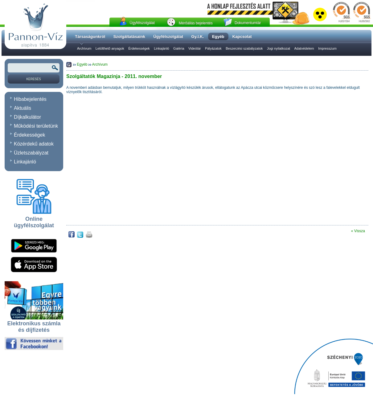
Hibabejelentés (30, 99)
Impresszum (327, 48)
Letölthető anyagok (110, 48)
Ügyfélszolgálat (141, 23)
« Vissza (358, 231)
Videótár (194, 48)
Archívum (84, 48)
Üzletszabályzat (31, 152)
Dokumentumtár (248, 23)
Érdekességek (139, 48)
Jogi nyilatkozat (278, 48)
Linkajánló (161, 48)
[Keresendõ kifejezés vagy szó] (33, 67)
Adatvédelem (304, 48)
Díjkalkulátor (27, 117)
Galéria (178, 48)
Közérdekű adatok (34, 143)
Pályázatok (213, 48)
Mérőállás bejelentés (196, 23)
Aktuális (22, 108)
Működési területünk (36, 126)
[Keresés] (33, 79)
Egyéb (82, 64)
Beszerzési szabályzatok (244, 48)
